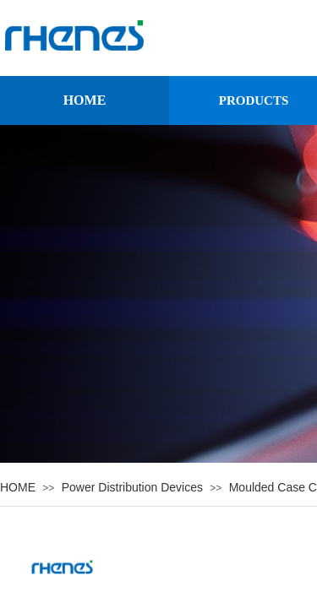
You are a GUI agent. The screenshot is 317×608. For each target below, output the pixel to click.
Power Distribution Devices (132, 487)
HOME (85, 100)
